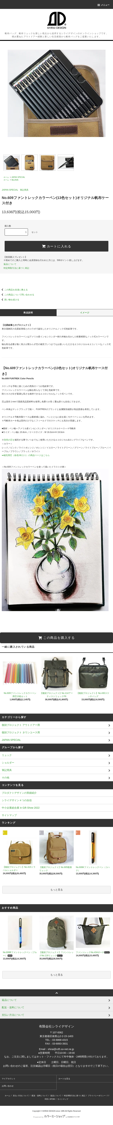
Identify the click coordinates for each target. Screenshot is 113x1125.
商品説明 (28, 312)
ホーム (6, 177)
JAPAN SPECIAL (18, 177)
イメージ (85, 312)
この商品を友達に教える (14, 289)
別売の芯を (9, 440)
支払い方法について (21, 1096)
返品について (10, 264)
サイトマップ (9, 815)
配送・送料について (40, 1096)
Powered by (56, 1117)
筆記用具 (15, 180)
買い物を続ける (9, 299)
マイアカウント (8, 1079)
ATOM (52, 1099)
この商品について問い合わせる (17, 294)
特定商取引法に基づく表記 (16, 268)
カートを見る (64, 1079)
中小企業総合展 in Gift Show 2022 (21, 807)
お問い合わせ (8, 1086)
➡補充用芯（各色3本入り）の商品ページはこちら (26, 455)
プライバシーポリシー (97, 1096)
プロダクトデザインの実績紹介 (19, 792)
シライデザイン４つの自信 (17, 800)
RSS (47, 1099)
